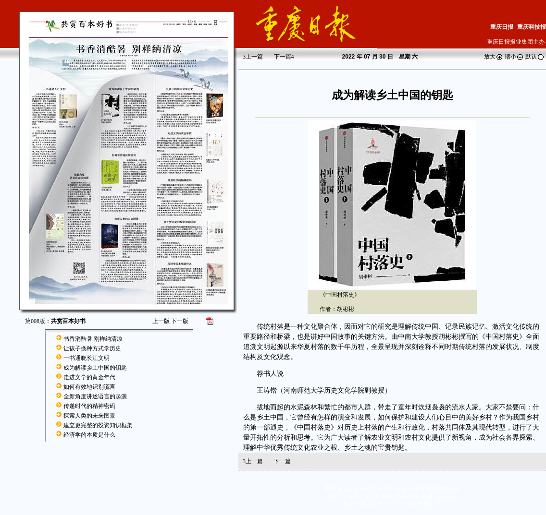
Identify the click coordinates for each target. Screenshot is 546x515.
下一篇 (284, 56)
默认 (535, 56)
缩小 (514, 56)
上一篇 (253, 56)
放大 (493, 56)
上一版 (161, 321)
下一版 (179, 321)
